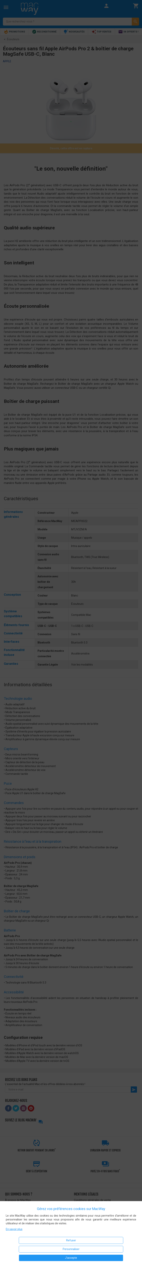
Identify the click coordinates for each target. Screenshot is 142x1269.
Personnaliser (71, 1249)
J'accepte (71, 1257)
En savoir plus (14, 1229)
